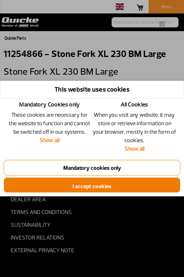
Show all (49, 140)
